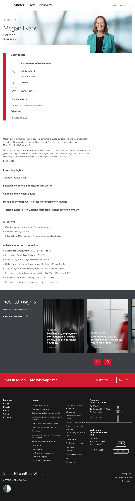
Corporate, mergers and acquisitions (46, 427)
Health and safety (38, 449)
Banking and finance (40, 405)
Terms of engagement (123, 477)
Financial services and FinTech (43, 441)
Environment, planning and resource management (46, 436)
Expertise (7, 400)
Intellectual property (39, 457)
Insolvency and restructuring (43, 453)
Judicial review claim (48, 177)
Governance (36, 445)
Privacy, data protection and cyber (74, 427)
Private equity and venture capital (75, 434)
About (6, 410)
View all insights (15, 316)
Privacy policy (127, 474)
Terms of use (127, 481)
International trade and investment (74, 406)
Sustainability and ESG (74, 455)
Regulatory (70, 451)
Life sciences (70, 412)
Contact (7, 417)
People (12, 20)
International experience (41, 461)
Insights (6, 403)
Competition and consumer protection (46, 413)
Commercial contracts (40, 409)
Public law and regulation (75, 443)
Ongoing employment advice (48, 193)
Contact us (104, 380)
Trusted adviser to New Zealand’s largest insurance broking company (48, 209)
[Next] (107, 362)
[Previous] (97, 362)
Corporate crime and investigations (45, 423)
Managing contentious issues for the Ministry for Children (48, 201)
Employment (37, 431)
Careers (6, 414)
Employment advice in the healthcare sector (48, 185)
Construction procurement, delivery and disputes (47, 418)
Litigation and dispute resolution (74, 417)
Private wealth (71, 439)
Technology (70, 462)
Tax (67, 458)
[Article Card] (63, 326)
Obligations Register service (76, 422)
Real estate (70, 447)
